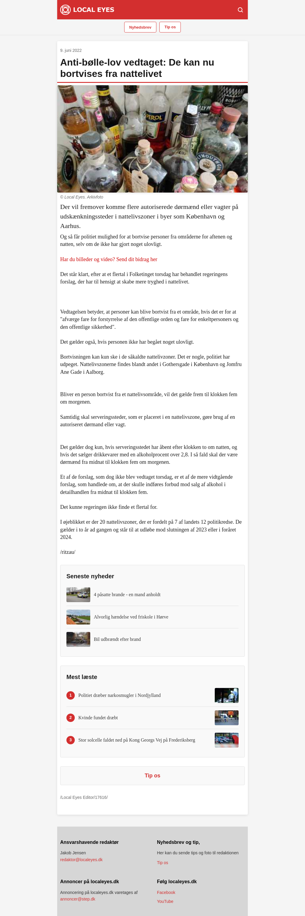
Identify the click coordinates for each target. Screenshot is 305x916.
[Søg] (240, 9)
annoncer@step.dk (77, 899)
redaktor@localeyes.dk (81, 859)
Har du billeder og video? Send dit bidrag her (108, 259)
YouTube (165, 901)
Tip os (170, 27)
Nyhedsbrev (140, 27)
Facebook (166, 892)
